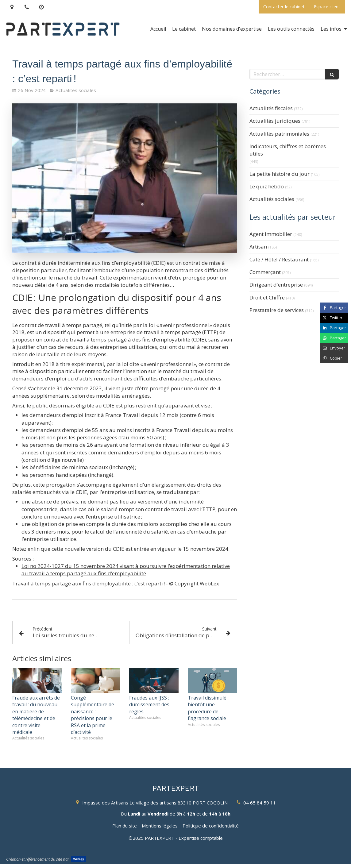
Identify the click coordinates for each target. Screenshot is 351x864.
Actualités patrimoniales (279, 133)
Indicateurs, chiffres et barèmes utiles (287, 150)
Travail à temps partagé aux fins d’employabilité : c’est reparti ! (89, 583)
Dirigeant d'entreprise (276, 284)
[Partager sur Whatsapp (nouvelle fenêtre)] (334, 338)
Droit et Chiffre (267, 297)
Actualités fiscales (271, 108)
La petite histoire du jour (279, 173)
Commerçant (265, 272)
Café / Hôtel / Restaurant (279, 259)
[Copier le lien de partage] (334, 358)
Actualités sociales (271, 198)
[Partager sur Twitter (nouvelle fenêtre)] (334, 318)
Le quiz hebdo (266, 186)
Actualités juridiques (274, 120)
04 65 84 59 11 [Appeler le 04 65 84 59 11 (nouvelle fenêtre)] (259, 803)
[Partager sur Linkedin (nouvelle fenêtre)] (334, 328)
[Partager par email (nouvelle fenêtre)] (334, 348)
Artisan (258, 246)
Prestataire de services (276, 310)
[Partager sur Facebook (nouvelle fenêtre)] (334, 308)
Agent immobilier (270, 233)
